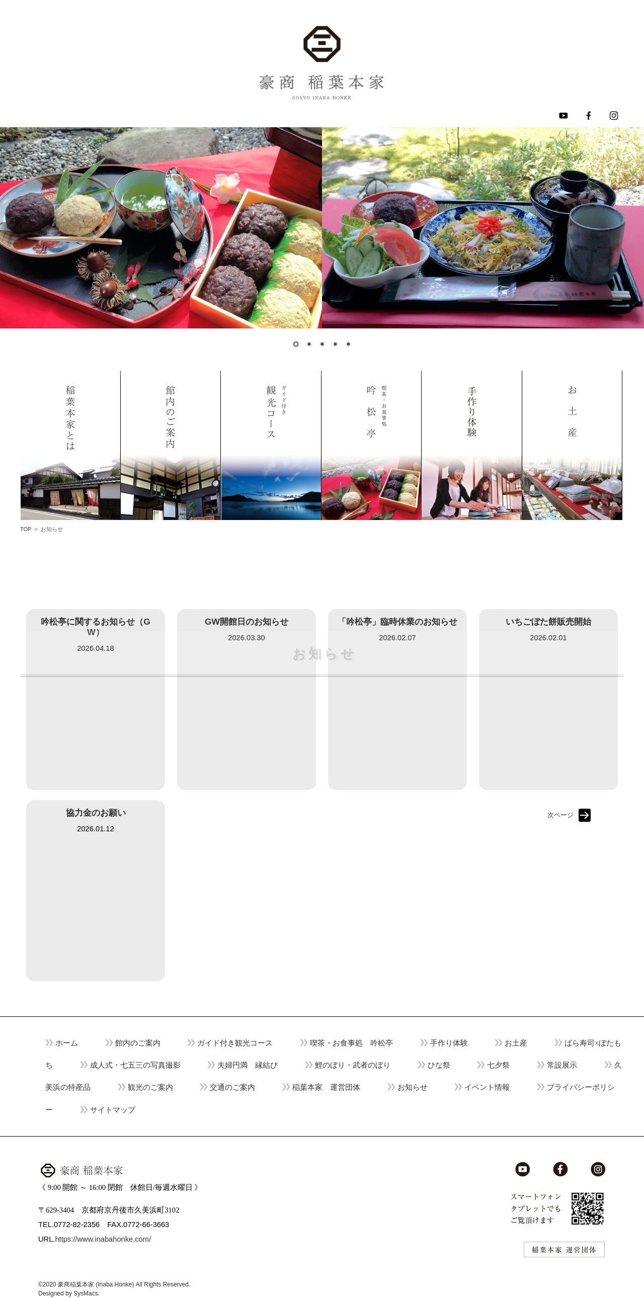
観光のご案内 (150, 1087)
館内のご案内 (137, 1043)
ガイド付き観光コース (235, 1043)
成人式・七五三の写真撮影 (135, 1065)
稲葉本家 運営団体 (326, 1087)
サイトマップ (112, 1110)
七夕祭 (498, 1065)
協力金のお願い (96, 813)
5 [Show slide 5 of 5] (348, 345)
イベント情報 (487, 1087)
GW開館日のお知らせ (246, 622)
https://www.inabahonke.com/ (103, 1239)
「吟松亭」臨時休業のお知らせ (397, 622)
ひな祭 (439, 1065)
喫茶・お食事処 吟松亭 (351, 1043)
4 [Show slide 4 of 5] (335, 345)
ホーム (66, 1043)
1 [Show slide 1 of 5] (295, 345)
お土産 (516, 1043)
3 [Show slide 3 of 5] (322, 345)
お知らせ (412, 1087)
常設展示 (562, 1065)
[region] (322, 244)
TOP (25, 529)
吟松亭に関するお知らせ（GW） (95, 627)
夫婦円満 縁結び (247, 1065)
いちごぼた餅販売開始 (548, 622)
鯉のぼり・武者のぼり (352, 1065)
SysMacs (85, 1293)
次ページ (560, 815)
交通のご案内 (232, 1087)
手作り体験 (449, 1043)
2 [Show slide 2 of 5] (308, 345)
